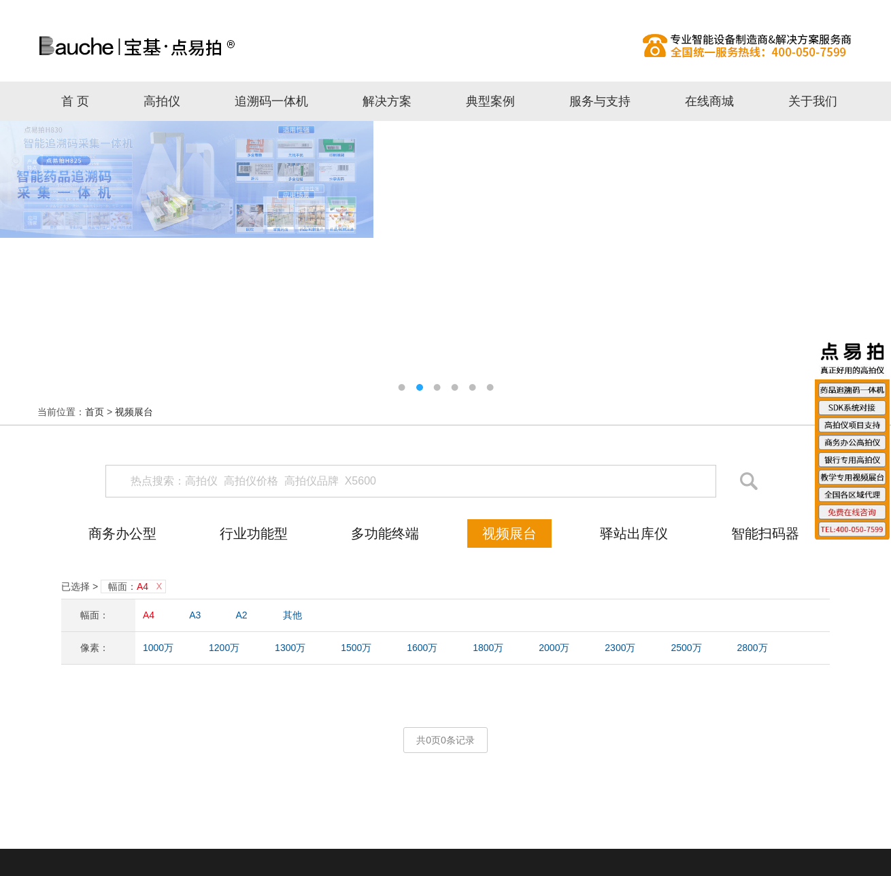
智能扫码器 (765, 533)
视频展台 (134, 411)
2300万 (620, 647)
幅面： (128, 586)
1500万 (356, 647)
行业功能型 (254, 533)
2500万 (686, 647)
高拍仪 (445, 45)
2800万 (752, 647)
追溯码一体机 (271, 101)
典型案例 (490, 101)
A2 (242, 615)
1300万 (290, 647)
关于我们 (812, 101)
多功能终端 (385, 533)
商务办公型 (122, 533)
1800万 (488, 647)
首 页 (75, 101)
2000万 (554, 647)
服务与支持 (600, 101)
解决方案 (387, 101)
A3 (195, 615)
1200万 (224, 647)
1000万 (158, 647)
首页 (94, 411)
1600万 (422, 647)
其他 (292, 615)
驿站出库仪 (634, 533)
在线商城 (709, 101)
